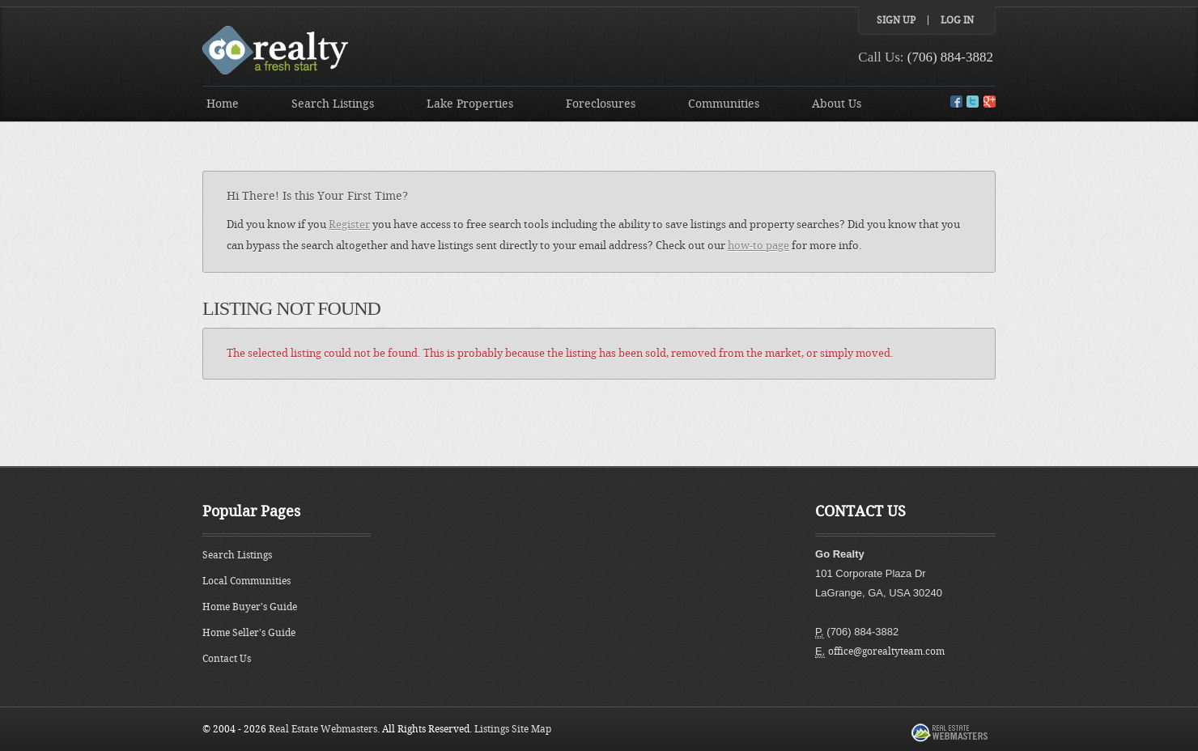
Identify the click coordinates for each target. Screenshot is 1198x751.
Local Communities (246, 581)
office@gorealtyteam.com (886, 651)
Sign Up (896, 20)
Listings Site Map (512, 729)
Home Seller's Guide (248, 633)
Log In (957, 20)
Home (222, 104)
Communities (723, 104)
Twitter (972, 101)
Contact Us (226, 658)
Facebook (956, 101)
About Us (836, 104)
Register (349, 225)
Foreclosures (600, 104)
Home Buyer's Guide (249, 607)
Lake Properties (470, 104)
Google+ (989, 101)
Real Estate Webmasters (323, 729)
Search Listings (332, 104)
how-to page (758, 246)
